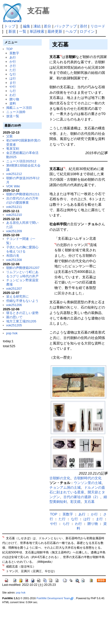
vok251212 (14, 174)
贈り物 (14, 99)
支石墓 (89, 502)
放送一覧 (12, 116)
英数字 (14, 53)
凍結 (37, 26)
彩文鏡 (75, 502)
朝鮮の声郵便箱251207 (22, 268)
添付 (83, 26)
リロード (97, 26)
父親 (9, 136)
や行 (12, 86)
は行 (12, 78)
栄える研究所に (17, 296)
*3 (89, 244)
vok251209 (14, 231)
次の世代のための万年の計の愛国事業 (22, 200)
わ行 (12, 95)
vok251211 (14, 207)
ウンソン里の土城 (88, 483)
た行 (12, 70)
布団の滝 (12, 255)
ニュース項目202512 (21, 161)
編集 (26, 26)
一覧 (22, 31)
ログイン (87, 31)
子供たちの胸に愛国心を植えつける (22, 249)
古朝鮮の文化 (59, 478)
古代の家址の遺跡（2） (81, 497)
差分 (47, 26)
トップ (9, 26)
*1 (61, 56)
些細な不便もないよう (22, 301)
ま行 (12, 83)
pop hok (12, 333)
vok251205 (14, 325)
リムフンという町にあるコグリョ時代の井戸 (22, 274)
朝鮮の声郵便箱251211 (22, 194)
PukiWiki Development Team (54, 598)
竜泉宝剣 (12, 148)
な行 (12, 74)
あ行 (12, 57)
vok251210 (14, 215)
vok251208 (14, 260)
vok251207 (14, 288)
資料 (12, 103)
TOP (9, 49)
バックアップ (65, 26)
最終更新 (54, 31)
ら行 (12, 91)
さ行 (12, 66)
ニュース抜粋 (16, 112)
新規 (12, 31)
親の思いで (14, 317)
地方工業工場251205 (21, 321)
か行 (12, 61)
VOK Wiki (13, 186)
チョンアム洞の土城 (65, 487)
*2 (55, 244)
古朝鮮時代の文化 (88, 478)
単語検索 (37, 31)
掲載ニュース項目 (19, 108)
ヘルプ (71, 31)
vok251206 (14, 305)
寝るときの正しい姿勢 (22, 313)
